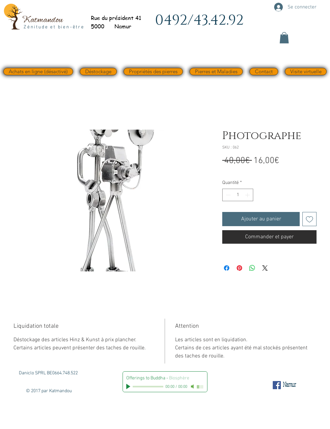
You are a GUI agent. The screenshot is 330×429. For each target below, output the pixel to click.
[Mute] (193, 386)
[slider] (200, 386)
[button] (284, 37)
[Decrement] (227, 195)
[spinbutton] (238, 195)
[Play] (129, 386)
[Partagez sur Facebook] (227, 268)
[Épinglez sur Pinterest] (239, 268)
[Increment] (248, 195)
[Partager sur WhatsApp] (252, 268)
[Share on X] (265, 268)
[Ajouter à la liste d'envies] (309, 219)
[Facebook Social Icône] (277, 385)
